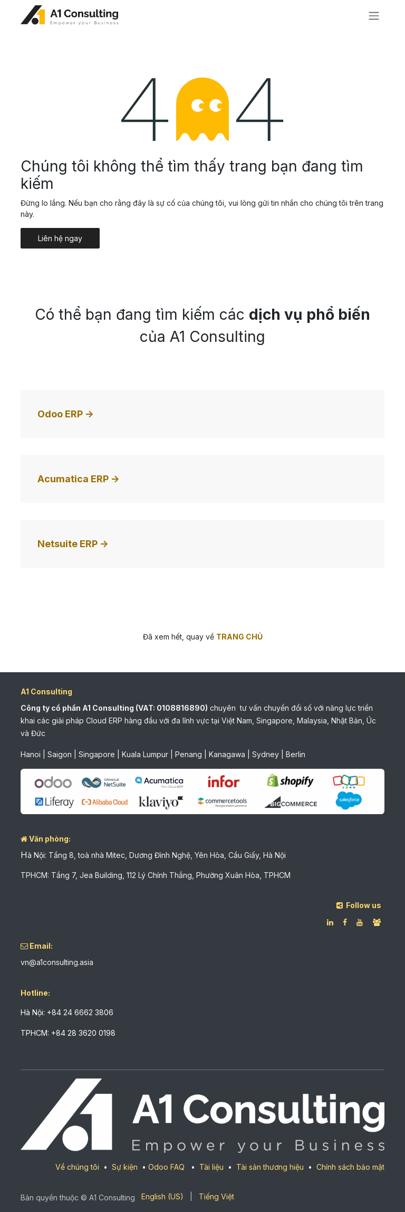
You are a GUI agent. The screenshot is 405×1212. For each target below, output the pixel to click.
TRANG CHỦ (239, 636)
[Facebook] (345, 922)
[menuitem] (162, 1196)
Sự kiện (125, 1166)
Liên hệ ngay (60, 238)
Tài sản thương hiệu (270, 1166)
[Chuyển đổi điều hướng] (373, 15)
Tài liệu (211, 1166)
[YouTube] (359, 922)
